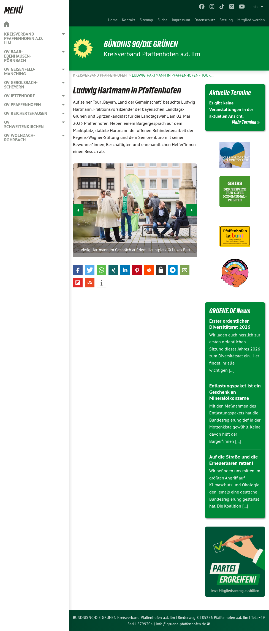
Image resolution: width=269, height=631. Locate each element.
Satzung (226, 19)
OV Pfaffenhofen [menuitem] (22, 104)
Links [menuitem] (253, 6)
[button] (78, 270)
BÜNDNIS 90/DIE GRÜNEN (141, 44)
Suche (162, 19)
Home (113, 19)
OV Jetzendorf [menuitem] (19, 96)
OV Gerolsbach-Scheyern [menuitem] (21, 85)
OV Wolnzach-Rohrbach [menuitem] (19, 138)
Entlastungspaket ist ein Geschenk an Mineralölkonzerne (235, 391)
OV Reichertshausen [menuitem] (25, 113)
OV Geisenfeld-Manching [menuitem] (20, 71)
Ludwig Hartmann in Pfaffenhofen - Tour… (173, 75)
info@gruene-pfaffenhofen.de (181, 623)
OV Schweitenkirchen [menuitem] (24, 124)
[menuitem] (113, 19)
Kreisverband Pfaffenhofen (100, 75)
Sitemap (146, 19)
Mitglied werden (251, 19)
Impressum (181, 19)
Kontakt (128, 19)
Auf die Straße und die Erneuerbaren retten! (233, 460)
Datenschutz (204, 19)
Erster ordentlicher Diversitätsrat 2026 (229, 324)
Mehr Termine (244, 122)
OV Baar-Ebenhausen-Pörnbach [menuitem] (17, 56)
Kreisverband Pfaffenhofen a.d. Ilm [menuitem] (23, 38)
